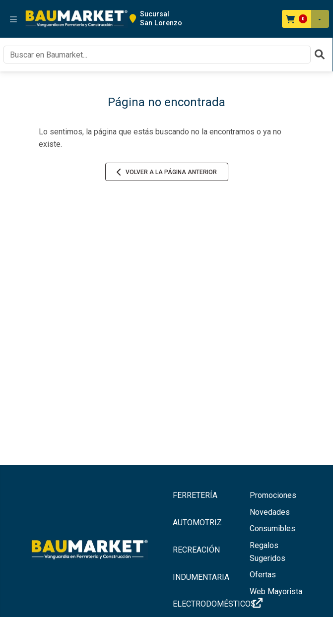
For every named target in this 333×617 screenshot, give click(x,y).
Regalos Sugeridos (267, 552)
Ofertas (263, 574)
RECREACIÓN (196, 550)
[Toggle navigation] (13, 19)
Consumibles (272, 528)
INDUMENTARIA (201, 577)
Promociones (273, 495)
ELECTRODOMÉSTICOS (205, 604)
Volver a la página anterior (167, 172)
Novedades (270, 512)
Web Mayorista (276, 598)
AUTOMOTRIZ (197, 522)
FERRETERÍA (195, 495)
